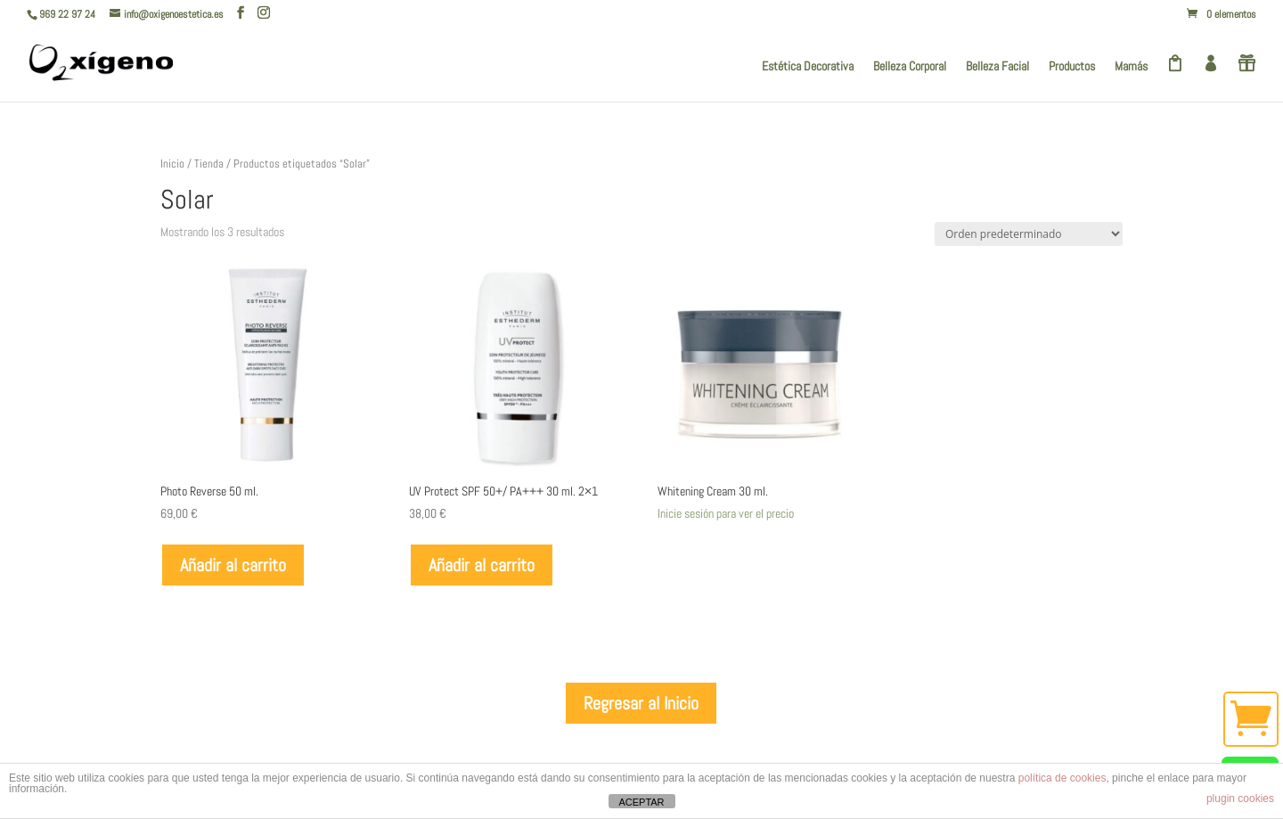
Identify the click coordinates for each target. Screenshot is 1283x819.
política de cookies (1062, 778)
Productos (1072, 67)
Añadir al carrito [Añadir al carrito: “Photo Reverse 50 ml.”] (233, 565)
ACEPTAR (641, 802)
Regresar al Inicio (641, 703)
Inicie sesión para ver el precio (726, 513)
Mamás (1131, 67)
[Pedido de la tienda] (1029, 234)
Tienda (209, 163)
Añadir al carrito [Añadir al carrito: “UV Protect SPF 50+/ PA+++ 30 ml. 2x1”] (482, 565)
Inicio (172, 163)
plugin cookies (1240, 798)
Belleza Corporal (909, 67)
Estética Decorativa (808, 67)
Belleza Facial (997, 67)
